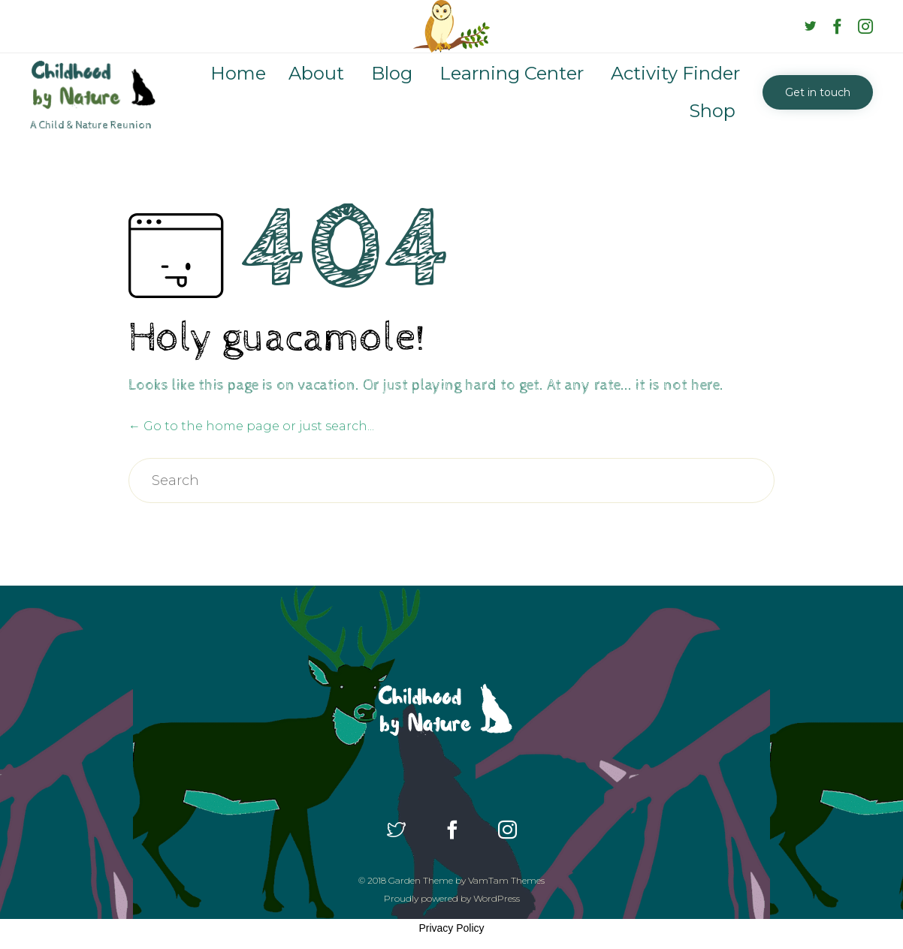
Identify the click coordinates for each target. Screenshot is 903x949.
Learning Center (511, 73)
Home (238, 73)
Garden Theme (420, 880)
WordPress (496, 898)
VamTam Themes (506, 880)
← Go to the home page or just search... (251, 426)
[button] (818, 92)
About (316, 73)
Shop (712, 111)
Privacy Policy (451, 928)
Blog (391, 73)
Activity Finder (675, 73)
